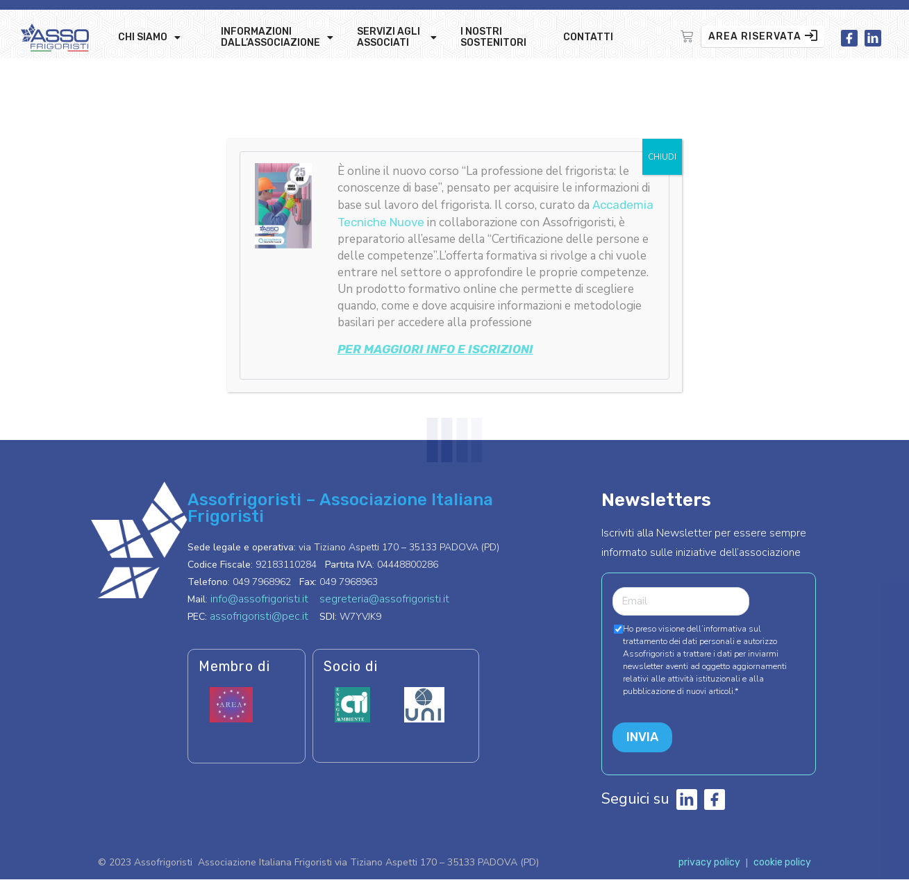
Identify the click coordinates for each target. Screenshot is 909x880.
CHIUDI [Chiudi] (662, 156)
